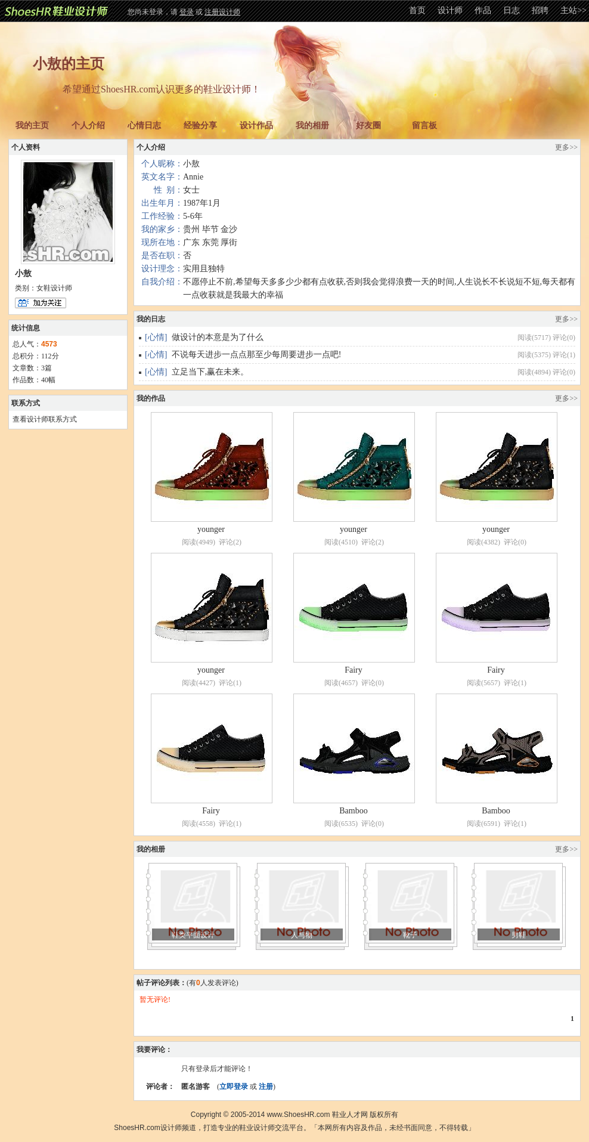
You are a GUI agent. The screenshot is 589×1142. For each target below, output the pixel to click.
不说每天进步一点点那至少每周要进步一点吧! (257, 354)
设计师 (450, 10)
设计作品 (256, 125)
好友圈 (368, 125)
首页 (417, 10)
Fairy (353, 670)
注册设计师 (222, 12)
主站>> (573, 10)
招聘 (540, 10)
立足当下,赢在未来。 (210, 371)
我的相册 (312, 125)
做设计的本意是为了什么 (218, 337)
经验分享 (200, 125)
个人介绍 (88, 125)
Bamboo (353, 810)
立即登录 (233, 1086)
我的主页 (32, 125)
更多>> (566, 147)
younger (211, 529)
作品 (483, 10)
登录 (186, 12)
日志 (511, 10)
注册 (266, 1086)
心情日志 (144, 125)
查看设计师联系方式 (45, 419)
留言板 (424, 125)
